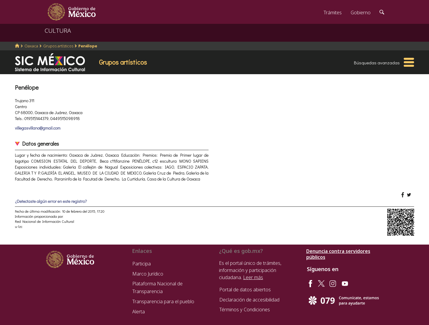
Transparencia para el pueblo (163, 301)
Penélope (87, 46)
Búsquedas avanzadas (377, 63)
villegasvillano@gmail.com (37, 128)
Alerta (138, 311)
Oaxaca (31, 46)
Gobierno (361, 12)
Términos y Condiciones (244, 309)
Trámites (333, 12)
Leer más (253, 277)
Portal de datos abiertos (245, 289)
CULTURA (58, 31)
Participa (141, 263)
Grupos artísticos (58, 46)
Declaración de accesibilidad (249, 299)
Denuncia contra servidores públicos (338, 254)
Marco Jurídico (147, 273)
